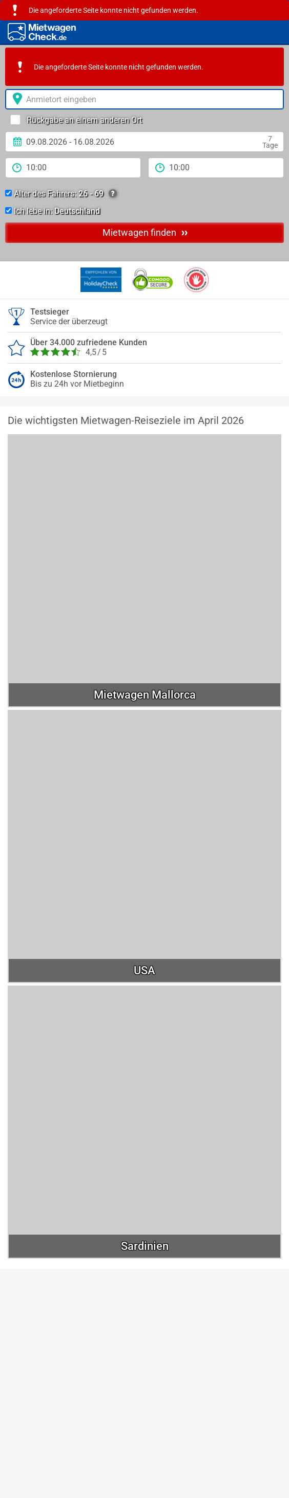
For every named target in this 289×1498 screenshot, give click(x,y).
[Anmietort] (144, 99)
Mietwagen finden (145, 232)
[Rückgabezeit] (216, 168)
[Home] (42, 32)
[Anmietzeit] (73, 168)
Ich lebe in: (52, 211)
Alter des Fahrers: (61, 194)
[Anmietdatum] (144, 141)
